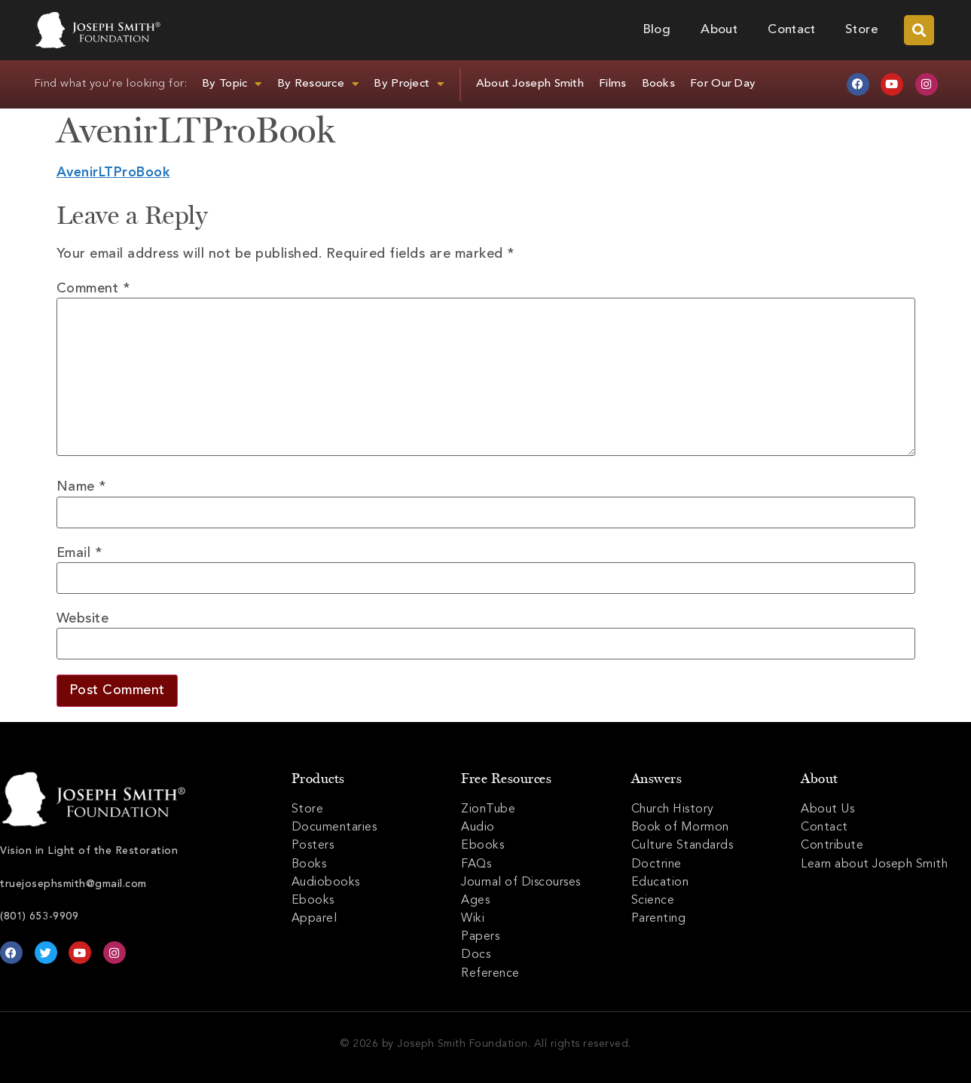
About (719, 29)
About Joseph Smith (530, 84)
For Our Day (723, 84)
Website (82, 619)
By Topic (232, 84)
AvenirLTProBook (113, 172)
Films (613, 84)
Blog (657, 29)
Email (79, 553)
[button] (919, 30)
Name (81, 487)
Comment (93, 288)
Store (861, 29)
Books (659, 84)
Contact (791, 29)
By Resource (318, 84)
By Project (409, 84)
